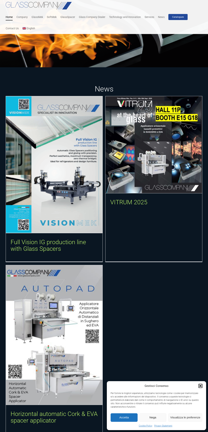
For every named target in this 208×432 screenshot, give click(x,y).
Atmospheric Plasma (65, 416)
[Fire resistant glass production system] (29, 369)
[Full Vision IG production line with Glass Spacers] (54, 164)
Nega (152, 417)
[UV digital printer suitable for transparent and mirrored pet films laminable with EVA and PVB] (131, 369)
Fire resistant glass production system (24, 421)
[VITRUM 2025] (148, 144)
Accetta (124, 417)
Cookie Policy (145, 425)
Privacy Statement (163, 425)
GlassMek (33, 428)
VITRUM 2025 (123, 202)
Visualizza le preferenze (185, 417)
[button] (200, 386)
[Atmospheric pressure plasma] (77, 369)
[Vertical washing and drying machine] (179, 369)
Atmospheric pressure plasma (75, 409)
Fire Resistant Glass (16, 428)
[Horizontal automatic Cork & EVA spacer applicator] (75, 308)
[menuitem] (28, 28)
